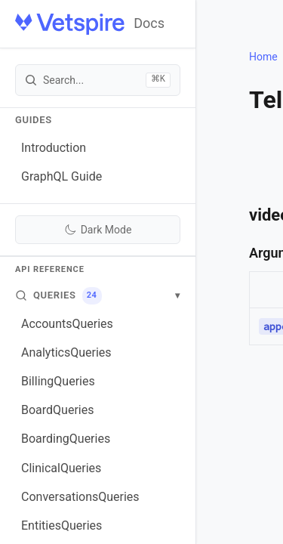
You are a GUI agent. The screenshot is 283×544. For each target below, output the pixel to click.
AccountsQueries (67, 324)
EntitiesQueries (61, 525)
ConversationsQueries (80, 497)
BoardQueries (57, 410)
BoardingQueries (65, 438)
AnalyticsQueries (66, 352)
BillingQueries (58, 381)
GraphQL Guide (61, 176)
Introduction (53, 148)
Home (263, 57)
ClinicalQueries (61, 468)
